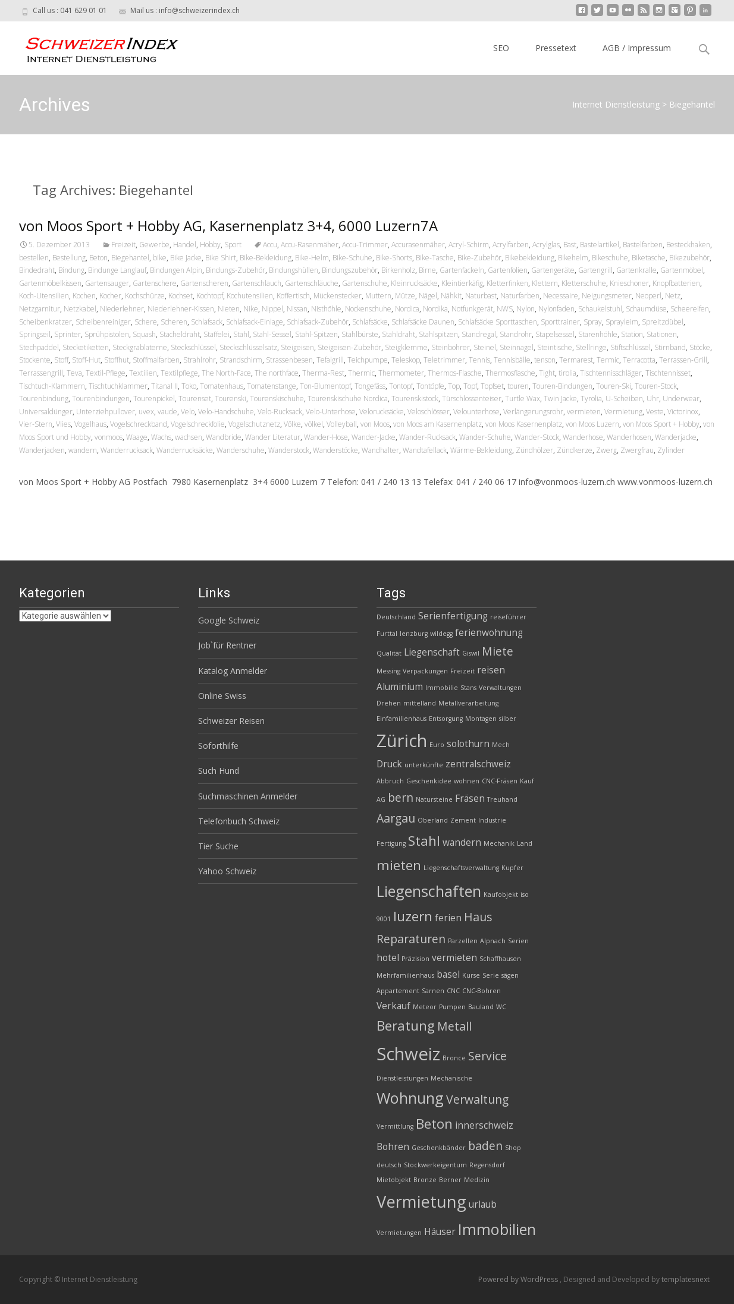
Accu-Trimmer (365, 245)
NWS (505, 309)
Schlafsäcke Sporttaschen (497, 322)
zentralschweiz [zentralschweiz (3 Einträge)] (478, 764)
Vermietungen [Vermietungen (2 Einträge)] (399, 1233)
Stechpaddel (39, 347)
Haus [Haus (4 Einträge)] (478, 917)
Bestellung (69, 258)
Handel (184, 245)
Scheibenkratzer (45, 322)
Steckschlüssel (193, 347)
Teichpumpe (367, 360)
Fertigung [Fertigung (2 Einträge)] (391, 843)
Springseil (35, 334)
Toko (188, 386)
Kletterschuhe (584, 283)
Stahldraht (398, 334)
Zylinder (671, 450)
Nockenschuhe (368, 309)
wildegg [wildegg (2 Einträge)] (441, 633)
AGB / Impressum (637, 47)
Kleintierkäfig (462, 283)
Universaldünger (46, 412)
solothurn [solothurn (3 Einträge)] (468, 744)
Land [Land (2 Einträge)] (524, 843)
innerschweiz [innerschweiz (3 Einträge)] (484, 1125)
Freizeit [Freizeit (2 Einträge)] (462, 671)
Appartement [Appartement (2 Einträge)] (398, 991)
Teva (74, 373)
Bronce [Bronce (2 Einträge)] (454, 1058)
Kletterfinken (507, 283)
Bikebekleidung (529, 258)
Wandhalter (380, 450)
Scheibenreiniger (103, 322)
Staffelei (216, 334)
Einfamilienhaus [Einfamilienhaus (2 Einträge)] (401, 718)
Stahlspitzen (438, 334)
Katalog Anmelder (232, 670)
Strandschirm (240, 360)
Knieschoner (629, 283)
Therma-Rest (323, 373)
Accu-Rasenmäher (309, 245)
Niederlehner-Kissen (181, 309)
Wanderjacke (676, 437)
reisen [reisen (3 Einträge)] (491, 670)
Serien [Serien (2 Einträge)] (518, 941)
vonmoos (109, 437)
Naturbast (481, 296)
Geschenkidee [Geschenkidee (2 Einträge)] (428, 781)
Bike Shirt (220, 258)
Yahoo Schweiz (227, 871)
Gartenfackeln (462, 270)
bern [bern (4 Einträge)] (400, 797)
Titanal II (164, 386)
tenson (545, 360)
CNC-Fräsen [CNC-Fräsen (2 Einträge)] (499, 781)
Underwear (681, 398)
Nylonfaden (556, 309)
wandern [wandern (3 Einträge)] (462, 842)
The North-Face (226, 373)
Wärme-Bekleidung (481, 450)
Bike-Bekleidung (265, 258)
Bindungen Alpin (176, 270)
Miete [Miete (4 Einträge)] (497, 651)
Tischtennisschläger (611, 373)
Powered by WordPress (519, 1279)
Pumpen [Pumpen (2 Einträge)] (452, 1007)
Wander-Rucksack (427, 437)
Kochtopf (209, 296)
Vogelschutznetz (254, 424)
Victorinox (682, 412)
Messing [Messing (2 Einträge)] (388, 671)
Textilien (143, 373)
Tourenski (230, 398)
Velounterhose (476, 412)
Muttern (378, 296)
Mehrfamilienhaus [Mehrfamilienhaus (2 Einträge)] (405, 975)
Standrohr (516, 334)
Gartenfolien (508, 270)
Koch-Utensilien (44, 296)
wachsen (188, 437)
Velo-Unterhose (331, 412)
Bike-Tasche (435, 258)
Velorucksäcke (381, 412)
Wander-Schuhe (485, 437)
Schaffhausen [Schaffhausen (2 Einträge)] (500, 959)
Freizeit (123, 245)
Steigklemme (406, 347)
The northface (277, 373)
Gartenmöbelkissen (50, 283)
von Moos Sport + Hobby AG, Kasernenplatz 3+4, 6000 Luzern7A (228, 225)
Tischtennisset (668, 373)
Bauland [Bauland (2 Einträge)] (481, 1007)
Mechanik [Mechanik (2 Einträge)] (499, 843)
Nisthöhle (326, 309)
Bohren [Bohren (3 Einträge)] (393, 1147)
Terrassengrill (41, 373)
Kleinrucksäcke (414, 283)
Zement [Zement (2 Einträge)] (463, 820)
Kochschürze (145, 296)
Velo (188, 412)
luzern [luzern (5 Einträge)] (412, 916)
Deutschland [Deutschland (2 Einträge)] (396, 617)
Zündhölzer (534, 450)
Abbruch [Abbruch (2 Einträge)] (390, 781)
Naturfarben (519, 296)
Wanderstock (288, 450)
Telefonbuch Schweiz (239, 821)
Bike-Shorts (394, 258)
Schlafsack (206, 322)
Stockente (35, 360)
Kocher (110, 296)
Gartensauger (107, 283)
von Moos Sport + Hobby (661, 424)
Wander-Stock (537, 437)
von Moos (375, 424)
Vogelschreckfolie (198, 424)
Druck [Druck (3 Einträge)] (389, 764)
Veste (655, 412)
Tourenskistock (414, 398)
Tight (547, 373)
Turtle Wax (522, 398)
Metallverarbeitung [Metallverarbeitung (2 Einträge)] (468, 703)
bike (160, 258)
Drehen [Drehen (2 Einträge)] (389, 703)
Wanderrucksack (127, 450)
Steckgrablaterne (139, 347)
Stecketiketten (85, 347)
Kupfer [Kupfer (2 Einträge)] (512, 868)
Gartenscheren (204, 283)
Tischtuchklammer (118, 386)
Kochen (84, 296)
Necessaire (560, 296)
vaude (167, 412)
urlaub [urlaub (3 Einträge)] (483, 1204)
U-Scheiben (624, 398)
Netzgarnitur (39, 309)
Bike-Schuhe (352, 258)
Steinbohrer (450, 347)
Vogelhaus (90, 424)
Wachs (161, 437)
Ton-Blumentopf (325, 386)
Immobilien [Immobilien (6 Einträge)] (497, 1229)
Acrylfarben (511, 245)
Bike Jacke (186, 258)
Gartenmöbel (681, 270)
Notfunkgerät (472, 309)
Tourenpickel (154, 398)
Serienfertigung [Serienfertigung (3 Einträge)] (453, 616)
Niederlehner (122, 309)
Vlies (63, 424)
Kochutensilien (250, 296)
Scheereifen (689, 309)
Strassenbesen (289, 360)
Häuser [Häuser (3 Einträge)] (440, 1232)
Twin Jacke (560, 398)
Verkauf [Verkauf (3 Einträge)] (393, 1006)
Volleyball (342, 424)
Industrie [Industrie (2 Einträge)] (492, 820)
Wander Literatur (272, 437)
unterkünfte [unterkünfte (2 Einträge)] (423, 765)
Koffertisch (293, 296)
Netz (672, 296)
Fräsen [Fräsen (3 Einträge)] (470, 798)
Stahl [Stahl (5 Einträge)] (424, 840)
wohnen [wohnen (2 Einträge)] (466, 781)
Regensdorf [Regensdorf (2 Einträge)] (487, 1165)
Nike (250, 309)
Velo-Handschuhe (226, 412)
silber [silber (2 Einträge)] (507, 718)
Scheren (174, 322)
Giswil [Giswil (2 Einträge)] (470, 653)
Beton (98, 258)
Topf (470, 386)
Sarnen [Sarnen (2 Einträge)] (433, 991)
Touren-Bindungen (562, 386)
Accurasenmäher (418, 245)
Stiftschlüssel (630, 347)
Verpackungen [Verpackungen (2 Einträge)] (425, 671)
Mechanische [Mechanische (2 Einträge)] (451, 1078)
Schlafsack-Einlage (254, 322)
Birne (427, 270)
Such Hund (218, 770)
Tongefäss (370, 386)
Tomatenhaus (221, 386)
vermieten (584, 412)
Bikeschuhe (610, 258)
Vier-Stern (35, 424)
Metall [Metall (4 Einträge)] (454, 1026)
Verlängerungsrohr (533, 412)
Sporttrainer (560, 322)
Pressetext (555, 47)
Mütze (405, 296)
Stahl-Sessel (272, 334)
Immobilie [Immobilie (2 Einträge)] (441, 688)
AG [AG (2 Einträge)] (381, 799)
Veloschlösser (428, 412)
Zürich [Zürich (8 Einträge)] (402, 740)
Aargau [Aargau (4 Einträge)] (396, 818)
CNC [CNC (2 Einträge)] (453, 991)
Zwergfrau (637, 450)
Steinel (484, 347)
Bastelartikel (599, 245)
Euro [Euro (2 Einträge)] (436, 745)
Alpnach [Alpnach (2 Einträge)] (493, 941)
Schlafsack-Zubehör (318, 322)
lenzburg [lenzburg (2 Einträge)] (414, 633)
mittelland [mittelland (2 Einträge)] (419, 703)
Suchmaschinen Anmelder (247, 796)
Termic (608, 360)
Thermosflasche (510, 373)
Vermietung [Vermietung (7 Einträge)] (421, 1201)
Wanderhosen (629, 437)
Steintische (554, 347)
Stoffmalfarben (156, 360)
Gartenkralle (636, 270)
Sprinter (67, 334)
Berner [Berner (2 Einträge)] (450, 1180)
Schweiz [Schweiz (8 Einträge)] (408, 1054)
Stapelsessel (555, 334)
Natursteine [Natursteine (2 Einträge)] (434, 799)
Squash (144, 334)
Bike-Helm (312, 258)
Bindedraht (37, 270)
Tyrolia (591, 398)
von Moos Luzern (592, 424)
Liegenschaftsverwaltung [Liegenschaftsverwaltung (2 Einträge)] (461, 868)
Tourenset (194, 398)
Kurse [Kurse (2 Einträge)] (471, 975)
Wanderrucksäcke (184, 450)
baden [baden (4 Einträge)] (485, 1146)
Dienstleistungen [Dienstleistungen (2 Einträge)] (402, 1078)
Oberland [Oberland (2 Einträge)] (433, 820)
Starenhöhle (597, 334)
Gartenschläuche (311, 283)
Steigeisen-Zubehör (349, 347)
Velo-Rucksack (280, 412)
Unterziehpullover (105, 412)
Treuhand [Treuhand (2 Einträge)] (502, 799)
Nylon (525, 309)
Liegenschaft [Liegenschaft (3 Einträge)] (432, 652)
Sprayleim (622, 322)
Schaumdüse (646, 309)
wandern (82, 450)
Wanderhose (583, 437)
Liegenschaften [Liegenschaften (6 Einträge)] (429, 891)
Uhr (653, 398)
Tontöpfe (430, 386)
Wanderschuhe (241, 450)
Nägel (428, 296)
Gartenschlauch (256, 283)
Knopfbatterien (676, 283)
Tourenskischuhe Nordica (348, 398)
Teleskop (405, 360)
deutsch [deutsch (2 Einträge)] (389, 1165)
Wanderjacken (42, 450)
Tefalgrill (330, 360)
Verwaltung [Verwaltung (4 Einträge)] (477, 1099)
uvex (146, 412)
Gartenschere (155, 283)
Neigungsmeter (607, 296)
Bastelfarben (643, 245)
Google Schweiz (228, 620)
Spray (593, 322)
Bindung (71, 270)
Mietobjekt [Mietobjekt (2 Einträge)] (394, 1180)
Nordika (435, 309)
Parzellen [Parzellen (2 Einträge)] (463, 941)
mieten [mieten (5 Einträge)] (399, 865)
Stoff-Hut (86, 360)
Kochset (180, 296)
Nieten (229, 309)
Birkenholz (398, 270)
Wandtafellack (425, 450)
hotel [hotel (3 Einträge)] (388, 958)
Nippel (272, 309)
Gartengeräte (553, 270)
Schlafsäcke (370, 322)
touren (518, 386)
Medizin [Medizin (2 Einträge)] (477, 1180)
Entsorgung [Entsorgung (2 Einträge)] (446, 718)
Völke (292, 424)
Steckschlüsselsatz (248, 347)
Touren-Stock (656, 386)
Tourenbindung (43, 398)
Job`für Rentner (227, 645)
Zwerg (606, 450)
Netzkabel (80, 309)
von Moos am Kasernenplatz (437, 424)
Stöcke (699, 347)
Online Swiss (222, 695)
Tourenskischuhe (277, 398)
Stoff (61, 360)
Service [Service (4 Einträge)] (487, 1056)
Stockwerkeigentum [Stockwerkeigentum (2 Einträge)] (435, 1165)
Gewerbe (154, 245)
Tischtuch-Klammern (52, 386)
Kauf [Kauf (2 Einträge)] (527, 781)
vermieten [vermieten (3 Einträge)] (454, 958)
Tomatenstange (271, 386)
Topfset (492, 386)
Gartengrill (595, 270)
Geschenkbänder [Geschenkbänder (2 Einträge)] (439, 1148)
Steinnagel (517, 347)
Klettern (545, 283)
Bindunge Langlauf (117, 270)
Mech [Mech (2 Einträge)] (501, 745)
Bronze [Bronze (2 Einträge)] (425, 1180)
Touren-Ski (613, 386)
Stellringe (591, 347)
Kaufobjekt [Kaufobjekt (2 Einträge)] (501, 894)
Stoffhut (116, 360)
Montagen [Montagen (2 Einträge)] (481, 718)
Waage (137, 437)
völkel (314, 424)
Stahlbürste (359, 334)
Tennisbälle (512, 360)
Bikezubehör (689, 258)
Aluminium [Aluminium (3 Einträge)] (400, 687)
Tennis (479, 360)
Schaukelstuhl (600, 309)
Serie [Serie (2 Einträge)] (490, 975)
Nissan (297, 309)
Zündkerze (574, 450)
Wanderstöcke (335, 450)
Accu (270, 245)
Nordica (407, 309)
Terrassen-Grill (683, 360)
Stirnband (670, 347)
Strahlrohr (199, 360)
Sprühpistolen (106, 334)
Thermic (361, 373)
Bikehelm (573, 258)
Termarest (576, 360)
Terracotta (639, 360)
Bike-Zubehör (479, 258)
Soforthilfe (218, 745)
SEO (501, 47)
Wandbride (223, 437)
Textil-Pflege (106, 373)
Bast (569, 245)
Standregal (479, 334)
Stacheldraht (179, 334)
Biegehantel (130, 258)
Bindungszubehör (350, 270)
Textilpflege (179, 373)
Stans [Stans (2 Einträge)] (468, 688)
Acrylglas (546, 245)
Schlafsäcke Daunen (422, 322)
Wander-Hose (326, 437)
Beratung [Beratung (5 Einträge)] (406, 1025)
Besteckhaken (688, 245)
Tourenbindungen (101, 398)
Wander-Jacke (374, 437)
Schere (145, 322)
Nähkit (451, 296)
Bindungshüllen (293, 270)
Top (454, 386)
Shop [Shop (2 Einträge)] (513, 1148)
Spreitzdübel (662, 322)
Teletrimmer (444, 360)
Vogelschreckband (138, 424)
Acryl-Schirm (468, 245)
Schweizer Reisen (231, 720)
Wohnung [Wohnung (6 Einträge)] (410, 1098)
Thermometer (401, 373)
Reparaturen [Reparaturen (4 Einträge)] (411, 939)
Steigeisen (297, 347)
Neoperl (648, 296)
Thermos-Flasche (455, 373)
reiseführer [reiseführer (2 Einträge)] (508, 617)
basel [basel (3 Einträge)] (448, 974)
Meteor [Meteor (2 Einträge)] (425, 1007)
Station (632, 334)
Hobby (210, 245)
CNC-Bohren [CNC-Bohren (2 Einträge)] (481, 991)
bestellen (34, 258)
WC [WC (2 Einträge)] (501, 1007)
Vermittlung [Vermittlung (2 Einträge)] (395, 1126)
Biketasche (649, 258)
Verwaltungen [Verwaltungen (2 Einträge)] (500, 688)
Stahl (241, 334)
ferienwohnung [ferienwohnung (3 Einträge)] (489, 632)
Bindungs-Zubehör (235, 270)
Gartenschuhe (364, 283)
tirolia (567, 373)
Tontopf (401, 386)
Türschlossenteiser (471, 398)
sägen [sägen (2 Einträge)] (510, 975)
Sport (232, 245)
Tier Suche (218, 846)
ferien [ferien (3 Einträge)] (448, 918)
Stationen (662, 334)
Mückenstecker (337, 296)
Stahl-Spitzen (316, 334)
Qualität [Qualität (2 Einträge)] (389, 653)
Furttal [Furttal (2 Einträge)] (387, 633)
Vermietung (623, 412)
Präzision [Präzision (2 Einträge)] (415, 959)
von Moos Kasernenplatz (523, 424)
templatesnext (685, 1279)
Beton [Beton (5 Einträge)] (434, 1123)
